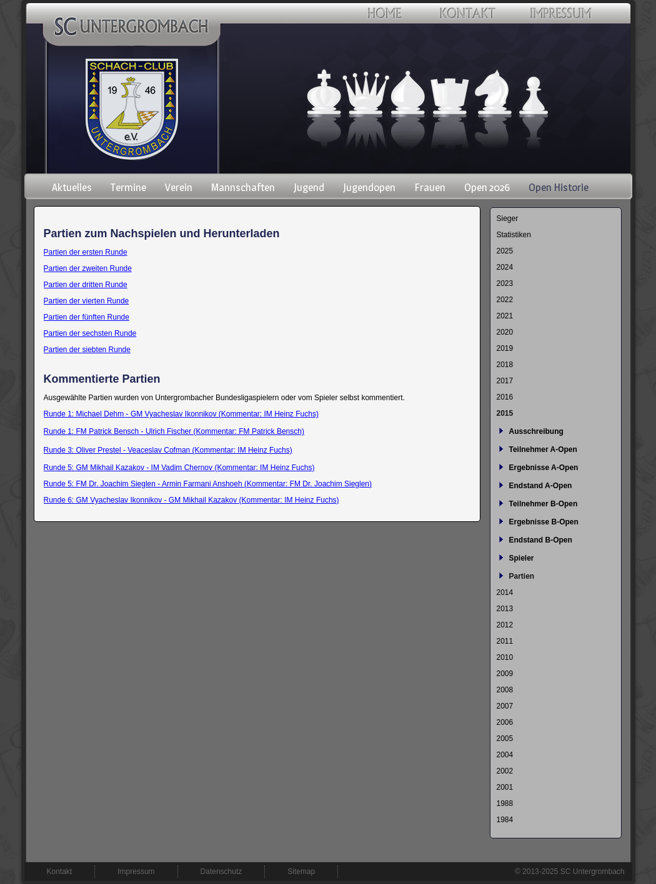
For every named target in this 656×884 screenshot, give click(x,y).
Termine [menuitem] (128, 187)
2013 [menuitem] (505, 608)
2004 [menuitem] (505, 754)
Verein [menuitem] (178, 187)
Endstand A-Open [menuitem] (540, 485)
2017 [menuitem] (505, 380)
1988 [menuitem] (505, 803)
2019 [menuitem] (505, 348)
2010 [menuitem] (505, 657)
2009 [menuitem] (505, 673)
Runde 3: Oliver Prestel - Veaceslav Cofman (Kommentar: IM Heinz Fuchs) (168, 450)
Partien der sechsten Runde (90, 333)
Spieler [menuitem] (521, 558)
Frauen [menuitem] (429, 187)
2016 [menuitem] (505, 397)
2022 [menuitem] (505, 299)
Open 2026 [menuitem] (487, 187)
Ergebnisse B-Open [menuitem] (544, 522)
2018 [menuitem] (505, 364)
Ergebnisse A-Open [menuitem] (544, 467)
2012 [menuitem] (505, 625)
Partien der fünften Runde (86, 317)
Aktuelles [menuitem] (72, 187)
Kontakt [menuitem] (59, 871)
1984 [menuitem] (505, 819)
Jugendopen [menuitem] (369, 187)
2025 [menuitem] (505, 251)
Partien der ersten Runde (85, 252)
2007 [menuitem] (505, 706)
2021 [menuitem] (505, 316)
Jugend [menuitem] (309, 187)
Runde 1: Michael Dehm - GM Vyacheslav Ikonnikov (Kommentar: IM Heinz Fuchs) (181, 414)
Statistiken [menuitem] (514, 234)
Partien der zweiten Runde (88, 268)
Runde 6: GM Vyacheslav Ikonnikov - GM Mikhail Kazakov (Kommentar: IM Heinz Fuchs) (191, 500)
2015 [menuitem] (505, 413)
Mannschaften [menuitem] (243, 187)
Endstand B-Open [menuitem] (540, 540)
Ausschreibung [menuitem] (536, 431)
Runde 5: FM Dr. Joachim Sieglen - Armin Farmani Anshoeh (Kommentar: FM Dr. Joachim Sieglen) (208, 483)
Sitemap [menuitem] (301, 871)
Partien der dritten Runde (85, 284)
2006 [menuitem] (505, 722)
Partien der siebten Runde (87, 349)
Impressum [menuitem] (135, 871)
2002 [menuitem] (505, 771)
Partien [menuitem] (522, 576)
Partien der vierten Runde (86, 301)
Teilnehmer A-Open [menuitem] (543, 449)
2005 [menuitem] (505, 738)
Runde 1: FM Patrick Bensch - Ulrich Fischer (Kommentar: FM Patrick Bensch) (174, 431)
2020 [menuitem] (505, 332)
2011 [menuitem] (505, 641)
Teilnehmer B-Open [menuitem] (543, 503)
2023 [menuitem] (505, 283)
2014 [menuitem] (505, 592)
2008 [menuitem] (505, 689)
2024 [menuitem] (505, 267)
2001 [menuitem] (505, 787)
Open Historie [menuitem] (559, 187)
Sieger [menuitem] (508, 218)
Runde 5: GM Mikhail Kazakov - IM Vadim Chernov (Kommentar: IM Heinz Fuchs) (179, 467)
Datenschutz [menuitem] (221, 871)
